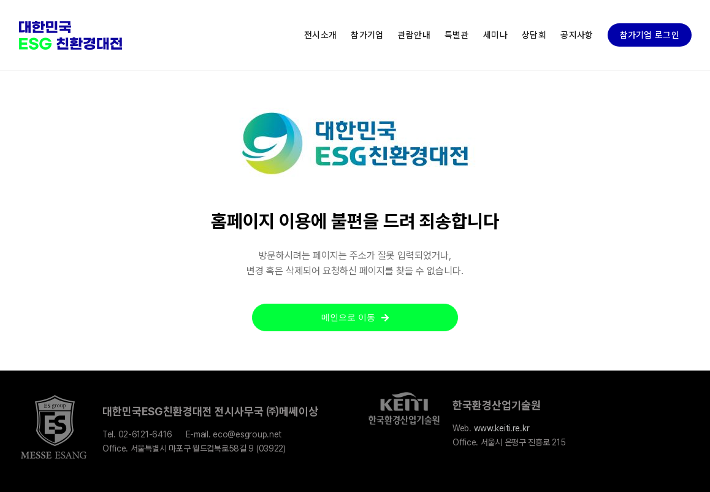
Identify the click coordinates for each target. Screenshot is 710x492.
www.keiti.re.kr (502, 428)
